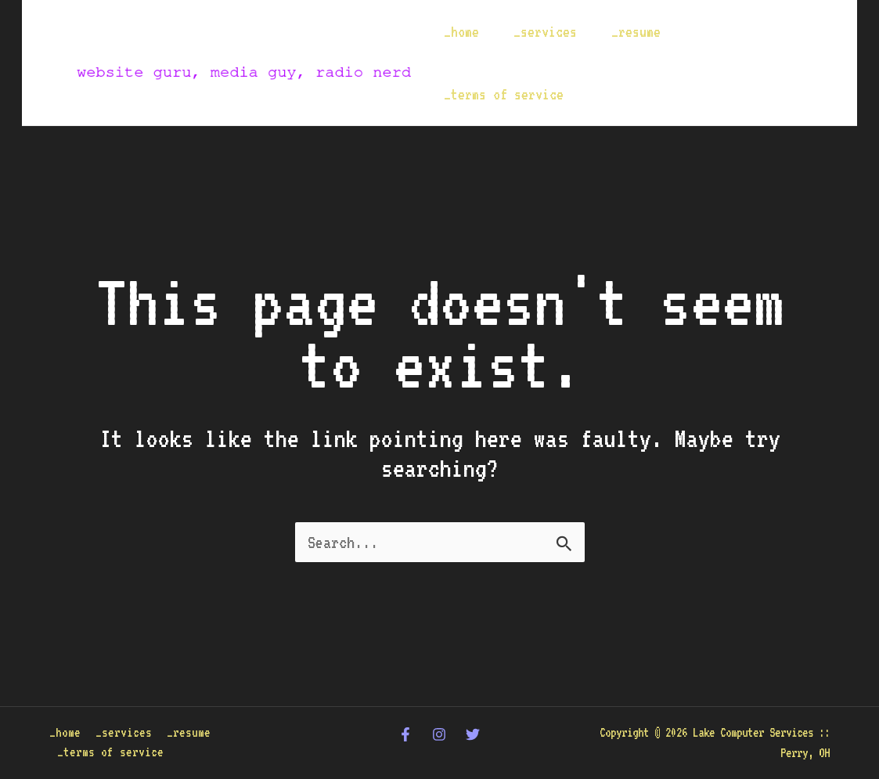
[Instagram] (439, 734)
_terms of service (504, 94)
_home (461, 31)
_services (545, 31)
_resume (636, 31)
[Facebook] (405, 734)
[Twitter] (473, 734)
